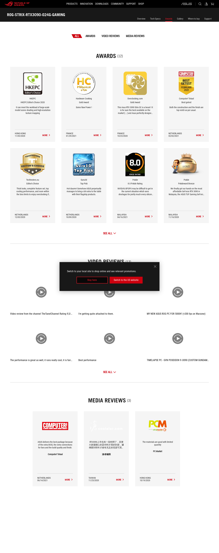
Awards (168, 18)
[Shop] (146, 4)
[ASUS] (186, 4)
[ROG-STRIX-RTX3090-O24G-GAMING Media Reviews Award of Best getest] (200, 135)
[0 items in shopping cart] (212, 4)
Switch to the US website (126, 280)
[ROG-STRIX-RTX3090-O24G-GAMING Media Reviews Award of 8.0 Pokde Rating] (149, 216)
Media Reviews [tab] (135, 36)
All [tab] (77, 36)
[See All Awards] (109, 233)
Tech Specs (155, 18)
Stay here (92, 280)
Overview (141, 18)
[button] (67, 4)
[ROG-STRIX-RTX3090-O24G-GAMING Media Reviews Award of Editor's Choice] (46, 216)
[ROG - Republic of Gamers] (17, 4)
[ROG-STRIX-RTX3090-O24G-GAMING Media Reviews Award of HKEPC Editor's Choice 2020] (46, 135)
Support (208, 18)
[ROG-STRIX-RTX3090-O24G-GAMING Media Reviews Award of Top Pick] (98, 216)
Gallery (180, 18)
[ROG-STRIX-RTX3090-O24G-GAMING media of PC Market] (171, 480)
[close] (155, 266)
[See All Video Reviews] (109, 372)
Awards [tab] (90, 36)
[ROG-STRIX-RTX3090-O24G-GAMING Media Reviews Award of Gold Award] (98, 135)
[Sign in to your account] (206, 4)
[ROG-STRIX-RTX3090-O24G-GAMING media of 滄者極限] (120, 480)
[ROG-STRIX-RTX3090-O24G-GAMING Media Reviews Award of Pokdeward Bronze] (200, 216)
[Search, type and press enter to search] (200, 4)
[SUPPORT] (134, 4)
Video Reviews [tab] (110, 36)
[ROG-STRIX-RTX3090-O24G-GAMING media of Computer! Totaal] (69, 480)
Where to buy (194, 18)
